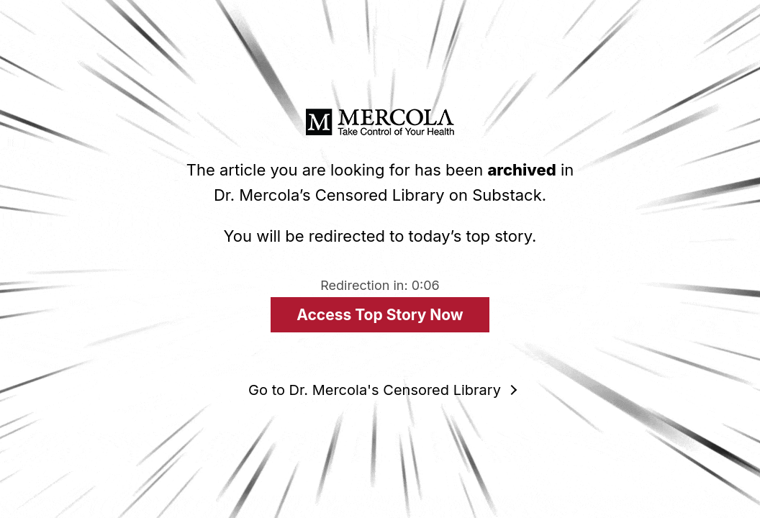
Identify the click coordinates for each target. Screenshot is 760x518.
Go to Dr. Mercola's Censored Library (374, 390)
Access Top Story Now (380, 315)
